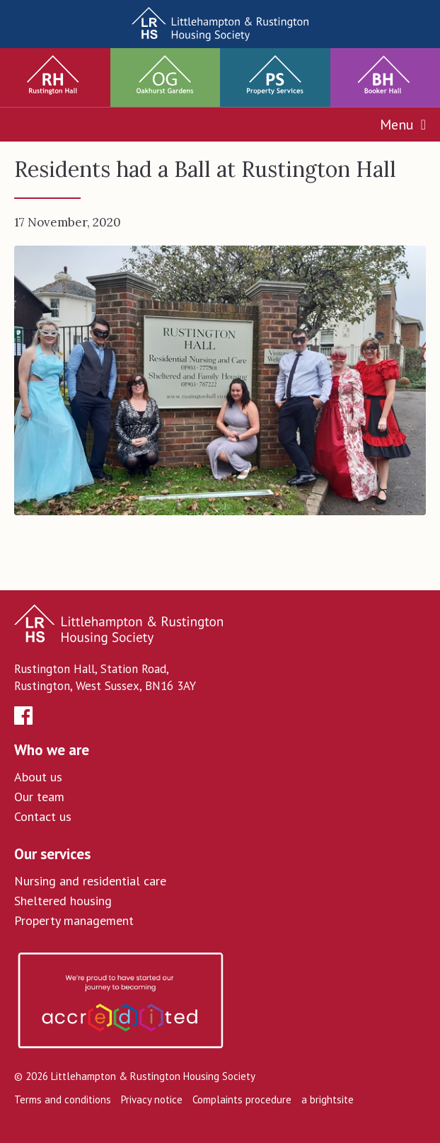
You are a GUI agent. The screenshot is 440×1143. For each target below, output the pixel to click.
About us (38, 777)
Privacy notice (152, 1099)
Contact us (42, 816)
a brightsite (327, 1099)
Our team (39, 796)
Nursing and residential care (90, 881)
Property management (74, 920)
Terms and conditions (62, 1099)
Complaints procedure (241, 1099)
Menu (403, 124)
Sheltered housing (63, 900)
